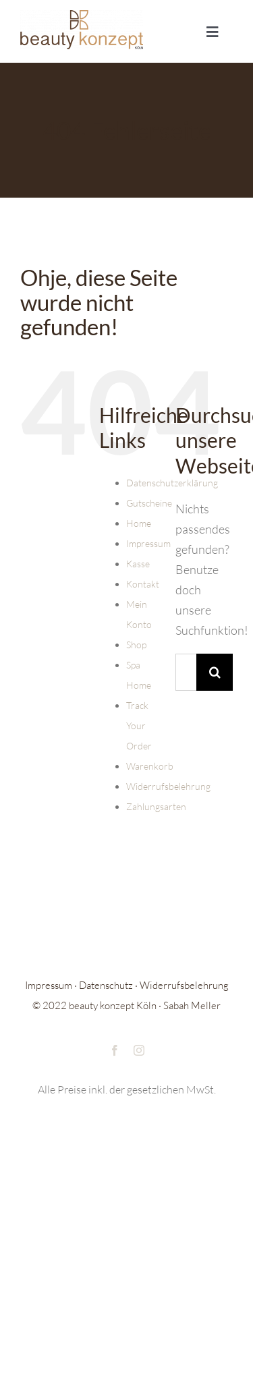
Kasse (138, 563)
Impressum (148, 543)
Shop (136, 644)
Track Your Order (139, 725)
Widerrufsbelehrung (168, 786)
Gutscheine (149, 503)
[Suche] (214, 672)
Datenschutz (106, 985)
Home (138, 523)
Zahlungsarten (156, 806)
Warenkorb (149, 766)
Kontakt (142, 584)
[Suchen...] (185, 672)
